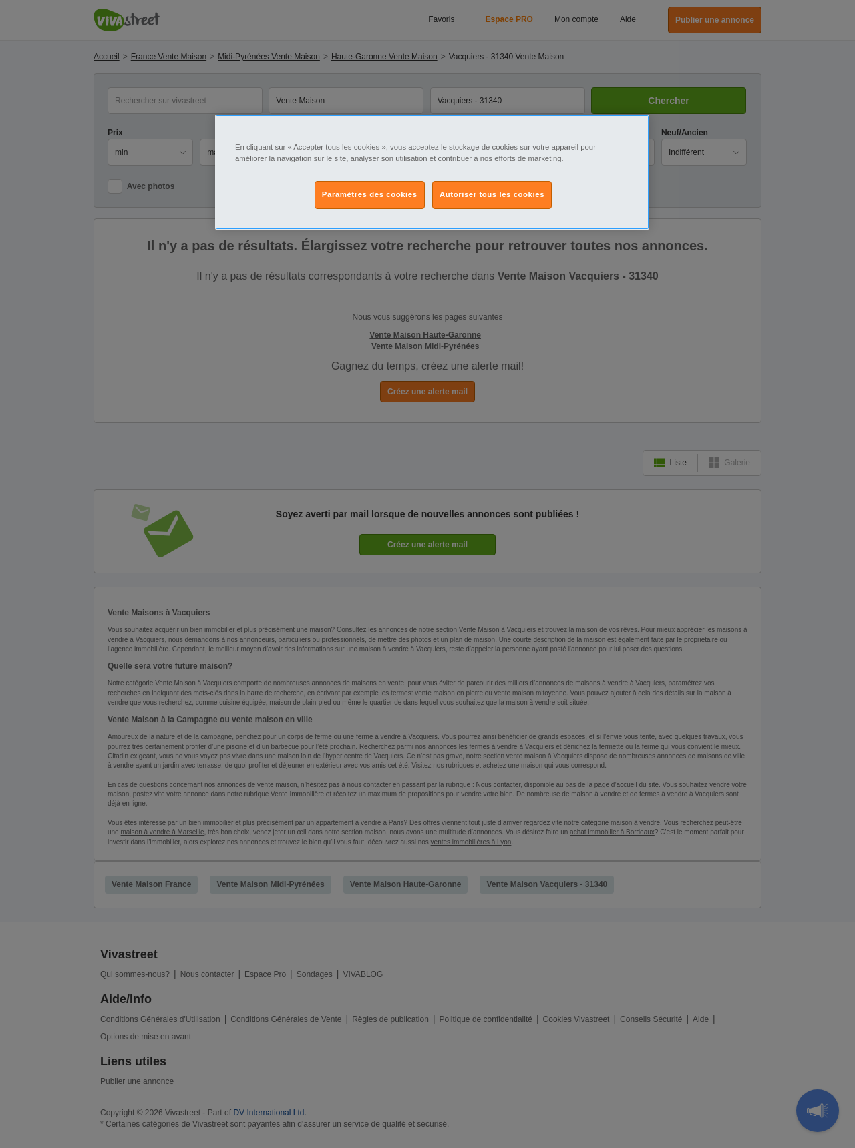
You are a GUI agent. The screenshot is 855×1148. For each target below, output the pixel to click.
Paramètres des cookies (369, 194)
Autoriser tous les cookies (492, 194)
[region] (432, 172)
